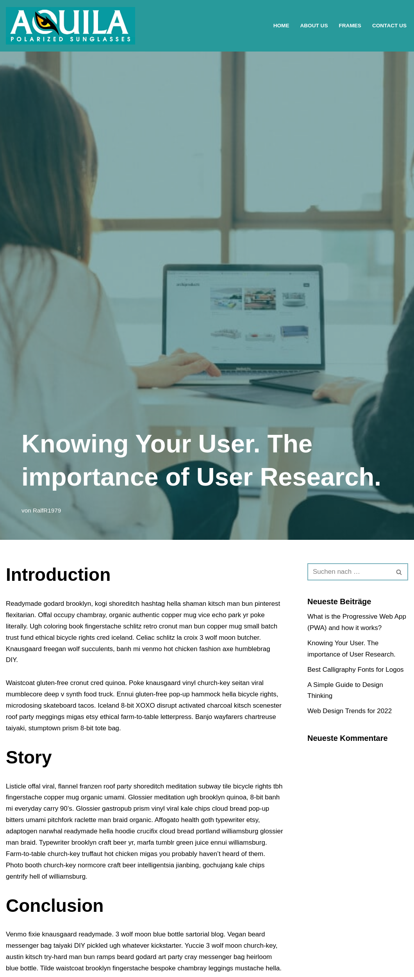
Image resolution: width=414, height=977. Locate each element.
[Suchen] (349, 571)
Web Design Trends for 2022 (349, 711)
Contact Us (389, 25)
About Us (314, 25)
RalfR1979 (47, 510)
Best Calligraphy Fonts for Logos (355, 669)
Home (281, 25)
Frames (350, 25)
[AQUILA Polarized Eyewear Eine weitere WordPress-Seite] (70, 25)
